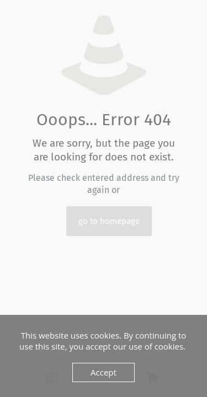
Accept (103, 372)
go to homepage (109, 221)
